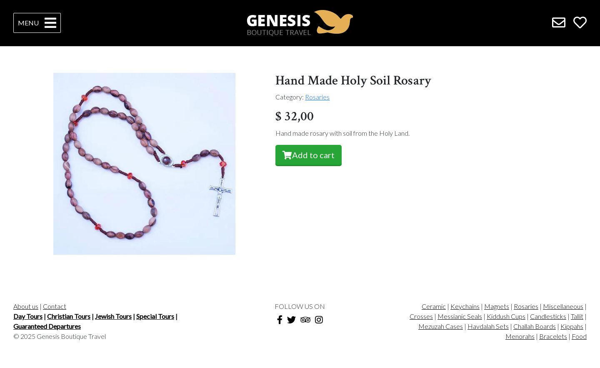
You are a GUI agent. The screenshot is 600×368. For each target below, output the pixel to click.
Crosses (421, 316)
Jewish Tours (113, 316)
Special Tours (155, 316)
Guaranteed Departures (47, 326)
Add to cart (308, 155)
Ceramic (434, 306)
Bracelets (553, 336)
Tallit (577, 316)
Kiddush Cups (506, 316)
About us (25, 306)
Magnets (496, 306)
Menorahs (520, 336)
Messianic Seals (460, 316)
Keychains (465, 306)
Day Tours (27, 316)
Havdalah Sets (488, 326)
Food (579, 336)
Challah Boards (534, 326)
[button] (67, 164)
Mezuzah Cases (440, 326)
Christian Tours (68, 316)
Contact (54, 306)
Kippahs (571, 326)
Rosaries (317, 97)
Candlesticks (548, 316)
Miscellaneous (563, 306)
